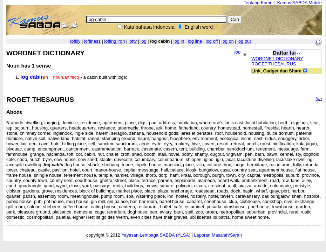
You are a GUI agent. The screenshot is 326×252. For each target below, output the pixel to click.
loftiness (92, 41)
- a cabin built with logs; (73, 77)
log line (195, 41)
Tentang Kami (257, 2)
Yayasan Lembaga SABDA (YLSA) (155, 235)
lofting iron (114, 41)
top (237, 52)
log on (228, 41)
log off (212, 41)
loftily (75, 41)
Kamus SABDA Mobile (299, 2)
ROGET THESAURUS (273, 63)
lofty (133, 41)
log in (179, 41)
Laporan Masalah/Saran (218, 235)
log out (244, 41)
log (144, 41)
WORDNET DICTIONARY (277, 58)
